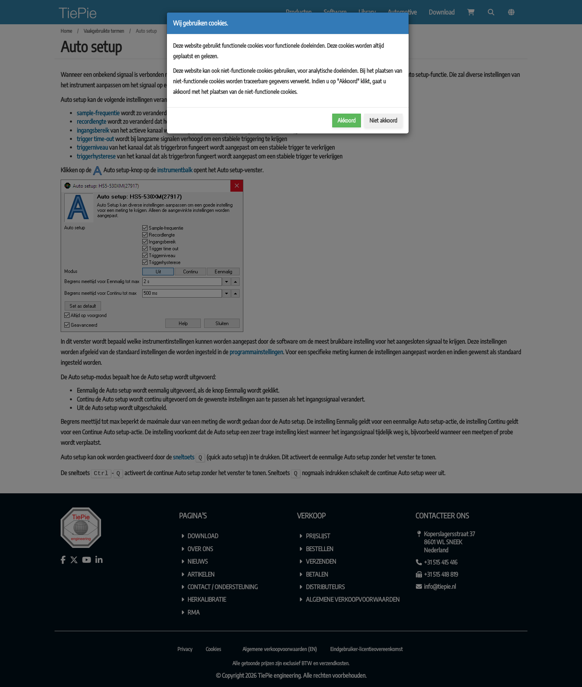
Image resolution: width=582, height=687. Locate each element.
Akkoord (346, 120)
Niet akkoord (383, 120)
